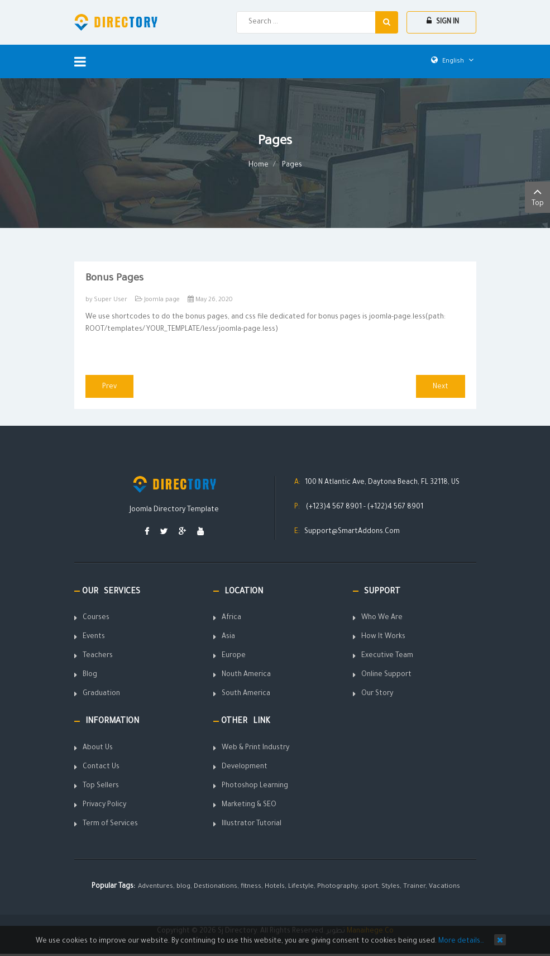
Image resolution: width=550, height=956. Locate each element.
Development (244, 767)
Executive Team (387, 656)
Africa (231, 618)
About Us (98, 748)
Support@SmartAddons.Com (352, 532)
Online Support (386, 675)
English (452, 61)
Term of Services (110, 824)
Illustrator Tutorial (251, 824)
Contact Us (101, 767)
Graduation (101, 694)
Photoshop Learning (255, 786)
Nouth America (246, 675)
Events (94, 637)
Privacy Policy (104, 805)
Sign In (443, 21)
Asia (228, 637)
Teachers (98, 656)
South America (246, 694)
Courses (96, 618)
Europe (234, 656)
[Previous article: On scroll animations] (109, 386)
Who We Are (382, 618)
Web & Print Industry (255, 748)
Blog (90, 675)
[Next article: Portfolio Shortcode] (440, 386)
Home (258, 165)
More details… (461, 941)
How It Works (383, 637)
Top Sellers (101, 786)
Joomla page (162, 300)
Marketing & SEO (249, 805)
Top (537, 196)
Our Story (377, 694)
